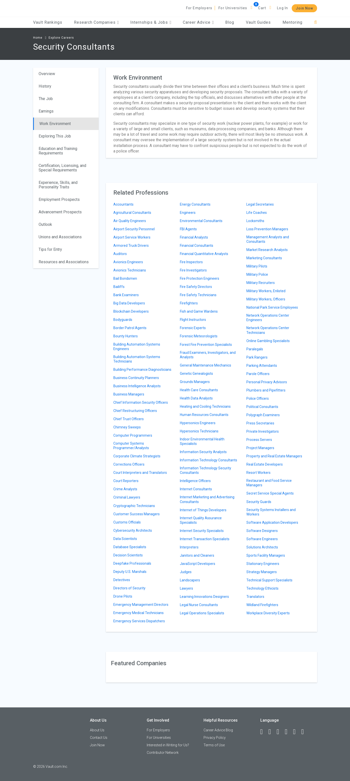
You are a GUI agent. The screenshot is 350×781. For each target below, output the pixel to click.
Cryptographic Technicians (134, 506)
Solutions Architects (262, 547)
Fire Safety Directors (196, 287)
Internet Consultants (196, 489)
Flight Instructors (193, 320)
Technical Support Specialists (269, 580)
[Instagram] (288, 732)
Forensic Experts (193, 328)
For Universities (232, 8)
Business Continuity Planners (136, 378)
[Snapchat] (304, 732)
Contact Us (98, 738)
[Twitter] (280, 732)
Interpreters (189, 547)
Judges (186, 572)
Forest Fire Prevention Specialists (206, 345)
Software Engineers (262, 539)
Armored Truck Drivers (131, 246)
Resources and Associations (64, 262)
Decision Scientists (128, 555)
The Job (46, 98)
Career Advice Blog (218, 730)
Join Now (304, 8)
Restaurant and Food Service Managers (269, 483)
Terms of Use (214, 745)
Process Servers (259, 440)
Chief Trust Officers (128, 419)
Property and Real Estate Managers (274, 456)
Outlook (45, 224)
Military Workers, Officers (265, 299)
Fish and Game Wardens (199, 311)
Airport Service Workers (131, 237)
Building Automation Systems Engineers (136, 346)
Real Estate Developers (264, 464)
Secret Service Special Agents (270, 493)
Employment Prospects (59, 199)
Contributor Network (163, 753)
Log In (282, 8)
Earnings (46, 111)
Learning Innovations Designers (204, 597)
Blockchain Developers (131, 311)
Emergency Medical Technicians (138, 613)
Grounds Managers (195, 382)
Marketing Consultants (264, 258)
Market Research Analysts (267, 250)
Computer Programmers (132, 435)
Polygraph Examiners (263, 415)
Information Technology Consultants (208, 460)
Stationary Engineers (262, 564)
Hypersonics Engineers (197, 423)
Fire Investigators (193, 270)
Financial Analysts (194, 237)
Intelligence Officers (195, 481)
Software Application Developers (272, 522)
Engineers (188, 213)
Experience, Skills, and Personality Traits (58, 184)
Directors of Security (129, 588)
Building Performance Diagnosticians (142, 370)
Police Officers (257, 398)
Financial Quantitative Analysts (204, 254)
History (45, 86)
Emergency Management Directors (140, 605)
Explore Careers (61, 37)
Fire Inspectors (191, 262)
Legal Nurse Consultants (199, 605)
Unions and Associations (60, 237)
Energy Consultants (195, 204)
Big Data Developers (129, 303)
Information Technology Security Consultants (205, 470)
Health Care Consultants (199, 390)
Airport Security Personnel (134, 229)
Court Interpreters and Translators (140, 473)
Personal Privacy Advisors (266, 382)
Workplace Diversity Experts (268, 613)
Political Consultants (262, 407)
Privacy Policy (215, 738)
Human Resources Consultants (204, 415)
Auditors (120, 254)
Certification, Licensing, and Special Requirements (62, 167)
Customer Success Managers (136, 514)
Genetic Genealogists (196, 374)
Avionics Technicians (129, 270)
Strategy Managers (261, 572)
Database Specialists (129, 547)
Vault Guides (258, 22)
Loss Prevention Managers (267, 229)
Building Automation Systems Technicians (136, 359)
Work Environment (55, 123)
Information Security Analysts (203, 452)
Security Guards (258, 502)
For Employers (199, 8)
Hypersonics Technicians (199, 431)
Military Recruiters (260, 283)
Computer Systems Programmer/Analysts (131, 445)
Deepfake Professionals (132, 563)
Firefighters (189, 303)
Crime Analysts (125, 489)
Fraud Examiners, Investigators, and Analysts (208, 355)
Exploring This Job (55, 136)
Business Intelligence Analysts (137, 386)
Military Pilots (256, 266)
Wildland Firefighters (262, 605)
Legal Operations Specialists (202, 613)
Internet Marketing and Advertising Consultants (207, 499)
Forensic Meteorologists (198, 336)
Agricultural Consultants (132, 213)
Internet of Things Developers (203, 510)
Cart (262, 8)
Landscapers (190, 580)
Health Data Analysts (196, 398)
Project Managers (260, 448)
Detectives (121, 580)
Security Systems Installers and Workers (271, 512)
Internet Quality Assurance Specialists (201, 520)
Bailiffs (119, 287)
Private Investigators (262, 431)
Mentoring (292, 22)
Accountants (123, 204)
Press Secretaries (260, 423)
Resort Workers (258, 473)
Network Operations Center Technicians (267, 330)
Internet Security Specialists (202, 531)
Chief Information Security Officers (140, 402)
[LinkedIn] (272, 732)
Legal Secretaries (260, 204)
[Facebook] (263, 732)
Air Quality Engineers (129, 221)
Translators (255, 597)
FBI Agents (188, 229)
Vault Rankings (47, 22)
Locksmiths (255, 221)
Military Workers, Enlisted (265, 291)
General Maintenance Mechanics (205, 365)
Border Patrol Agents (129, 328)
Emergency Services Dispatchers (139, 621)
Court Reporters (126, 481)
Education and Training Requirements (58, 150)
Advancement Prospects (60, 212)
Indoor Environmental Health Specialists (202, 441)
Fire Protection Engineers (199, 278)
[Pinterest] (296, 732)
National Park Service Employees (272, 307)
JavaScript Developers (197, 564)
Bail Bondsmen (125, 278)
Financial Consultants (196, 246)
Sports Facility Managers (265, 555)
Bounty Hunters (125, 336)
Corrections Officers (128, 464)
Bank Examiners (126, 295)
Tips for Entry (50, 249)
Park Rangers (257, 357)
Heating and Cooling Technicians (205, 406)
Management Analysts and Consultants (267, 239)
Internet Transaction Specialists (204, 539)
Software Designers (262, 531)
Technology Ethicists (262, 588)
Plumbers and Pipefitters (265, 390)
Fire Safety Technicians (198, 295)
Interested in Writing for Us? (168, 745)
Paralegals (254, 349)
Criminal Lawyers (126, 497)
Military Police (257, 274)
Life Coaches (256, 213)
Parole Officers (258, 374)
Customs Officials (127, 522)
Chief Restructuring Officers (135, 411)
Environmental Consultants (201, 221)
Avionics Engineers (128, 262)
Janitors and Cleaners (197, 555)
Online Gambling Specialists (268, 341)
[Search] (315, 22)
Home (37, 37)
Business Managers (128, 394)
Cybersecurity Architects (132, 530)
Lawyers (186, 588)
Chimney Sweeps (127, 427)
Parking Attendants (261, 366)
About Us (97, 730)
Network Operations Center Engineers (267, 317)
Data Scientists (125, 539)
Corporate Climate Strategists (136, 456)
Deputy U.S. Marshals (129, 572)
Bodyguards (122, 320)
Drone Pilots (122, 596)
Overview (47, 73)
